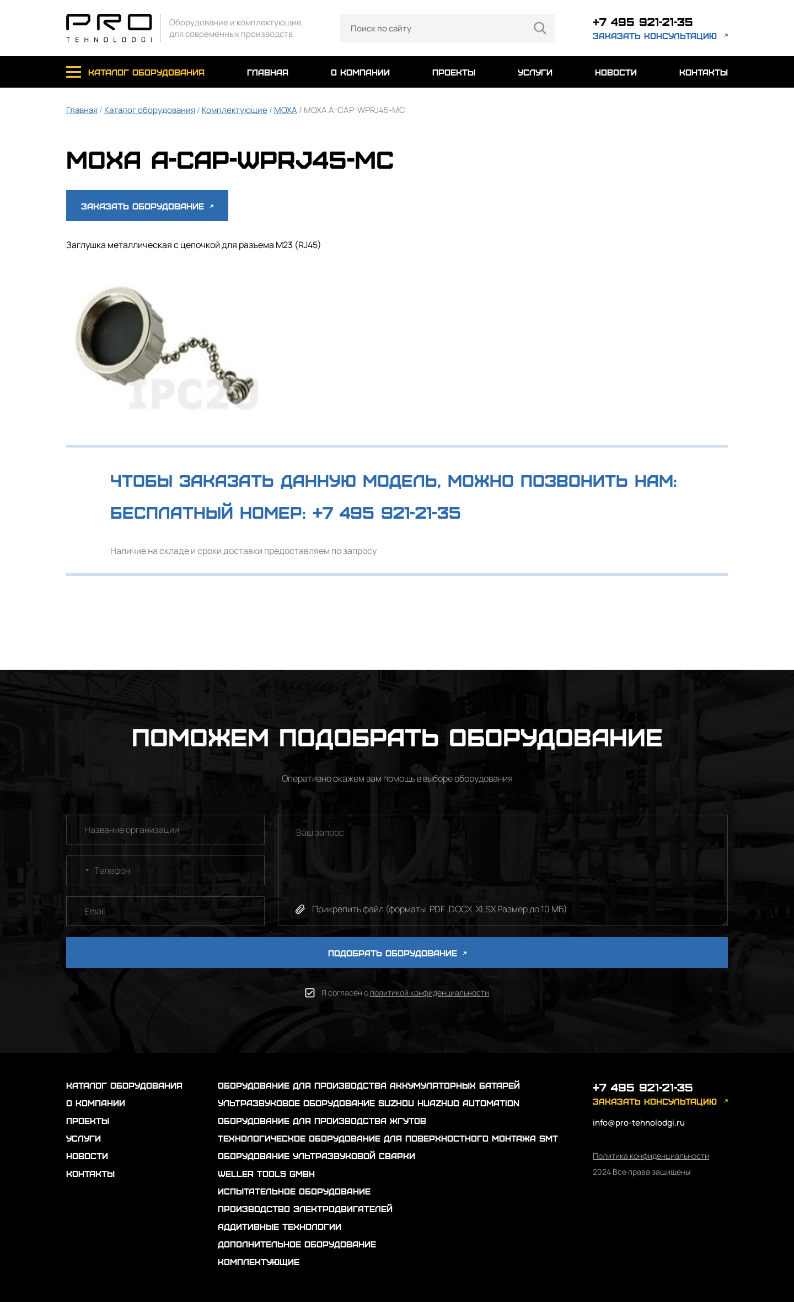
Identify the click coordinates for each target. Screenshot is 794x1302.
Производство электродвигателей (305, 1208)
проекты (453, 72)
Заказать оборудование (147, 206)
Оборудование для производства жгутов (322, 1120)
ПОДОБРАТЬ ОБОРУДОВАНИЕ (397, 952)
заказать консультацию (655, 35)
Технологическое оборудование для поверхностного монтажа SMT (388, 1138)
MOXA (285, 110)
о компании (360, 72)
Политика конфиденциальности (651, 1155)
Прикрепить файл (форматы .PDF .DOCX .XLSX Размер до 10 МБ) (439, 909)
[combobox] (79, 870)
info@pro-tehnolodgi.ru (639, 1122)
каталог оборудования (146, 72)
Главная (82, 110)
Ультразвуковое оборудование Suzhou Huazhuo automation (368, 1102)
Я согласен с (405, 992)
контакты (703, 72)
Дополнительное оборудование (297, 1244)
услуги (535, 72)
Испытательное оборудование (294, 1191)
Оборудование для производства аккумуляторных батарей (369, 1085)
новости (616, 72)
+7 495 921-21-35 (643, 21)
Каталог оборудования (149, 110)
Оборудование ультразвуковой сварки (316, 1155)
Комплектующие (234, 110)
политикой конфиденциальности (429, 992)
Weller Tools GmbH (266, 1173)
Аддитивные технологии (279, 1226)
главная (267, 72)
